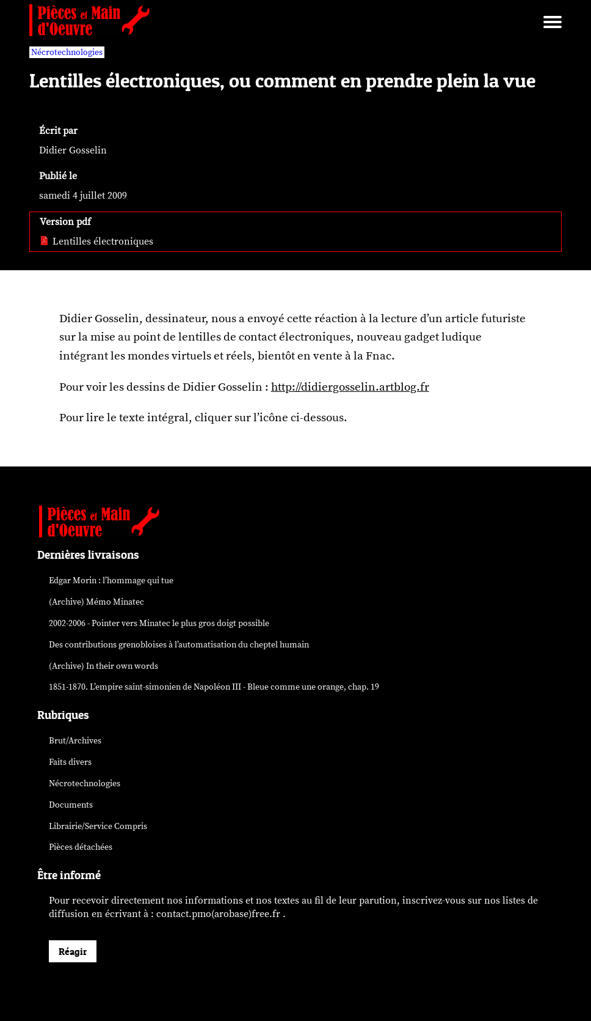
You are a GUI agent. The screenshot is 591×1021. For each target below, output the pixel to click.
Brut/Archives (75, 740)
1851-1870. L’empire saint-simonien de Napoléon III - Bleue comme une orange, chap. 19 (214, 687)
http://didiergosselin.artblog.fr (350, 387)
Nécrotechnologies (84, 783)
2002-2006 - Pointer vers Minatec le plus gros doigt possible (159, 623)
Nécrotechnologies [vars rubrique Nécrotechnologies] (67, 52)
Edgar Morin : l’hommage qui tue (111, 580)
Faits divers (70, 762)
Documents (71, 805)
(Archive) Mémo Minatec (96, 602)
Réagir (73, 951)
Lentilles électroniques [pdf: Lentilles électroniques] (96, 241)
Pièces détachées (80, 847)
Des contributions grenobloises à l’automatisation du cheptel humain (179, 645)
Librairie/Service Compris (98, 826)
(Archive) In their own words (103, 666)
